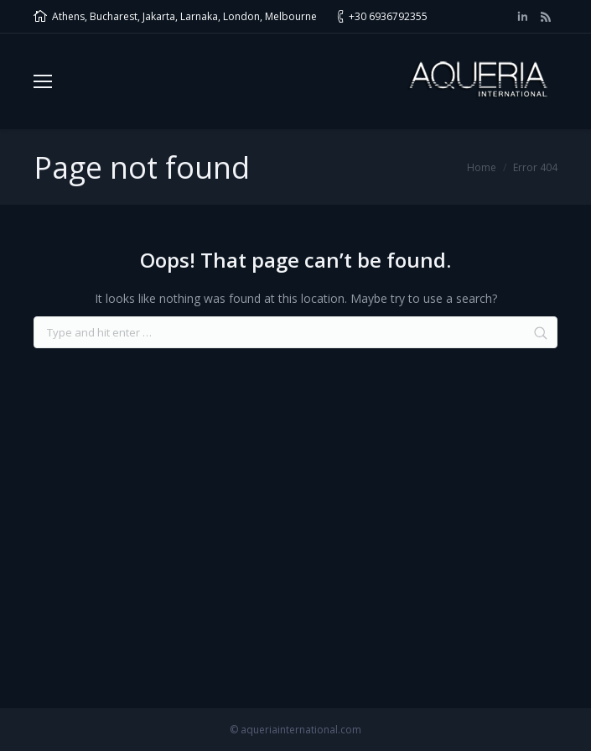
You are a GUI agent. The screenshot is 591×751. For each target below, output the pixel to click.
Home (481, 167)
